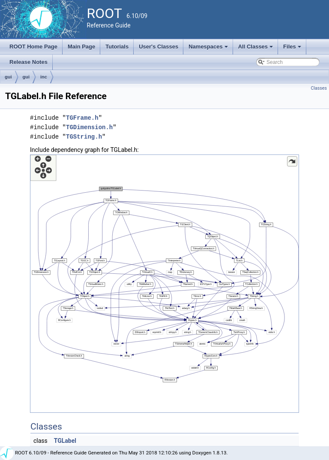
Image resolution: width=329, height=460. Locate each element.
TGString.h (84, 137)
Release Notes (28, 62)
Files (292, 48)
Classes (319, 88)
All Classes (256, 48)
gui (8, 76)
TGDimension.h (89, 127)
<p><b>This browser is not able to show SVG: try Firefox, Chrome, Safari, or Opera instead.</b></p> (164, 283)
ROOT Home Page (33, 46)
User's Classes (158, 46)
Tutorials (117, 46)
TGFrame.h (82, 118)
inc (43, 76)
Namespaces (208, 48)
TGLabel (65, 440)
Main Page (81, 46)
